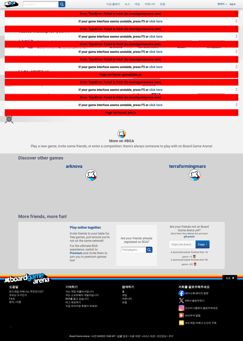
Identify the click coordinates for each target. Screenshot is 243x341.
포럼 (162, 4)
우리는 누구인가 (18, 295)
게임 (137, 4)
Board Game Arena (79, 336)
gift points (189, 236)
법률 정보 (122, 336)
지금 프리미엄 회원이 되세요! (81, 306)
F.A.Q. (12, 298)
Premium (76, 253)
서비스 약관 (148, 336)
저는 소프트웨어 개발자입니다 (82, 295)
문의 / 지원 (15, 302)
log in (232, 4)
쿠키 (170, 336)
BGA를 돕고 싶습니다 (77, 298)
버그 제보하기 (73, 302)
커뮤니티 (150, 4)
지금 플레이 (113, 4)
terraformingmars (187, 166)
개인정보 (161, 336)
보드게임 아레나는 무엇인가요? (26, 291)
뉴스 (127, 4)
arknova (74, 166)
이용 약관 (134, 336)
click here (156, 21)
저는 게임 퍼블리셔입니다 (79, 291)
